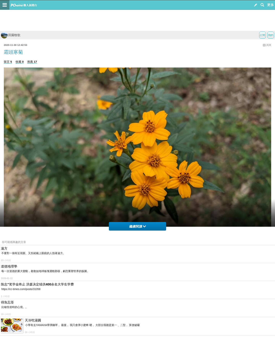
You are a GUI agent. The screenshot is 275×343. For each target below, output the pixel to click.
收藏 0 (19, 61)
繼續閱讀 (137, 226)
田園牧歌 (10, 35)
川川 (268, 45)
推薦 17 (32, 61)
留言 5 (8, 61)
